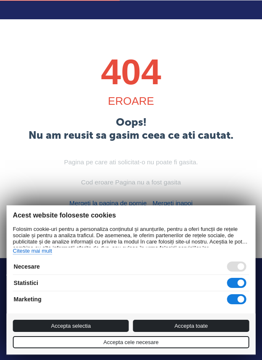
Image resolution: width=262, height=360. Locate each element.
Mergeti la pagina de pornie (109, 202)
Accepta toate (191, 326)
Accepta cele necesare (131, 342)
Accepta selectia (71, 326)
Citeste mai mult (32, 251)
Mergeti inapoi (169, 202)
